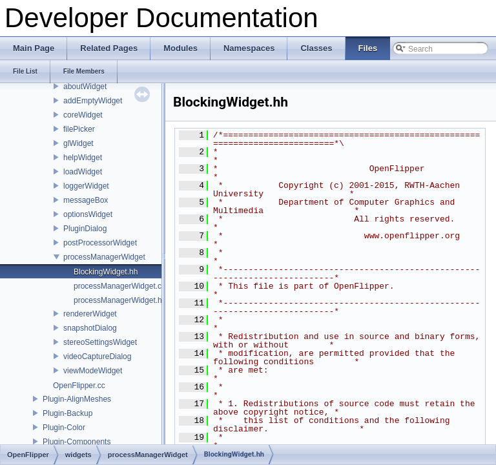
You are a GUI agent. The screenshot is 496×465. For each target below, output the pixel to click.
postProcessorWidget (100, 242)
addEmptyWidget (92, 100)
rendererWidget (90, 313)
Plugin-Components (76, 441)
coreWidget (83, 114)
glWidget (78, 143)
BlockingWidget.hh (106, 271)
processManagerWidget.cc (119, 286)
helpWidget (82, 157)
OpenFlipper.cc (79, 385)
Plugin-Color (64, 427)
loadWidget (82, 171)
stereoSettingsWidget (100, 342)
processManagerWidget (104, 257)
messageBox (85, 200)
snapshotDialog (90, 328)
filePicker (79, 129)
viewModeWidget (92, 370)
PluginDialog (85, 228)
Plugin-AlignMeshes (77, 399)
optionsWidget (87, 214)
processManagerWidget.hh (120, 300)
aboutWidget (85, 86)
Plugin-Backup (67, 413)
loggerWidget (86, 186)
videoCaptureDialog (97, 356)
